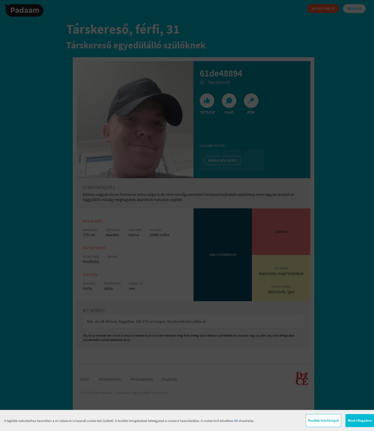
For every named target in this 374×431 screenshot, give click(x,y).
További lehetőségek (323, 420)
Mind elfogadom (360, 420)
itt (236, 421)
